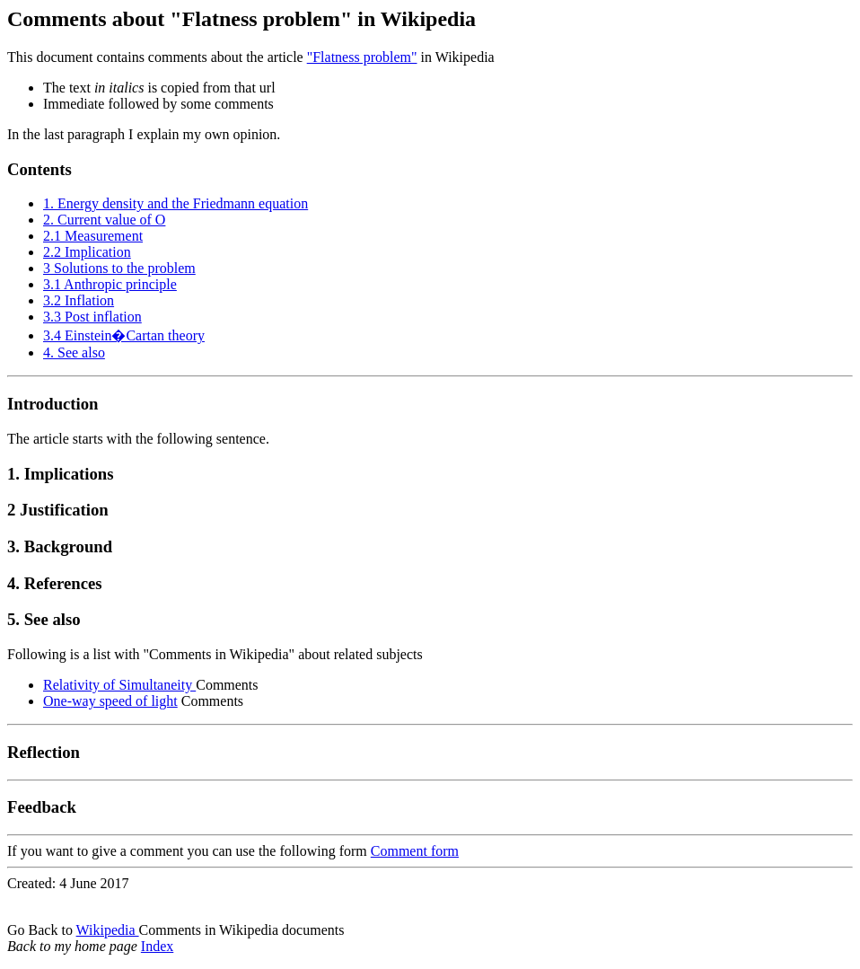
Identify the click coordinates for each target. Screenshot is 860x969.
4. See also (74, 352)
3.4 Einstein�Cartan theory (124, 335)
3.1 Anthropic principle (110, 284)
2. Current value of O (104, 219)
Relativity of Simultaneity (119, 684)
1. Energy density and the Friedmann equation (175, 203)
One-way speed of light (110, 701)
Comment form (415, 851)
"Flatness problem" (362, 57)
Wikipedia (107, 930)
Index (157, 946)
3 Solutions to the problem (119, 268)
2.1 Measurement (93, 235)
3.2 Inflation (78, 300)
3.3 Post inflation (92, 316)
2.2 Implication (87, 252)
